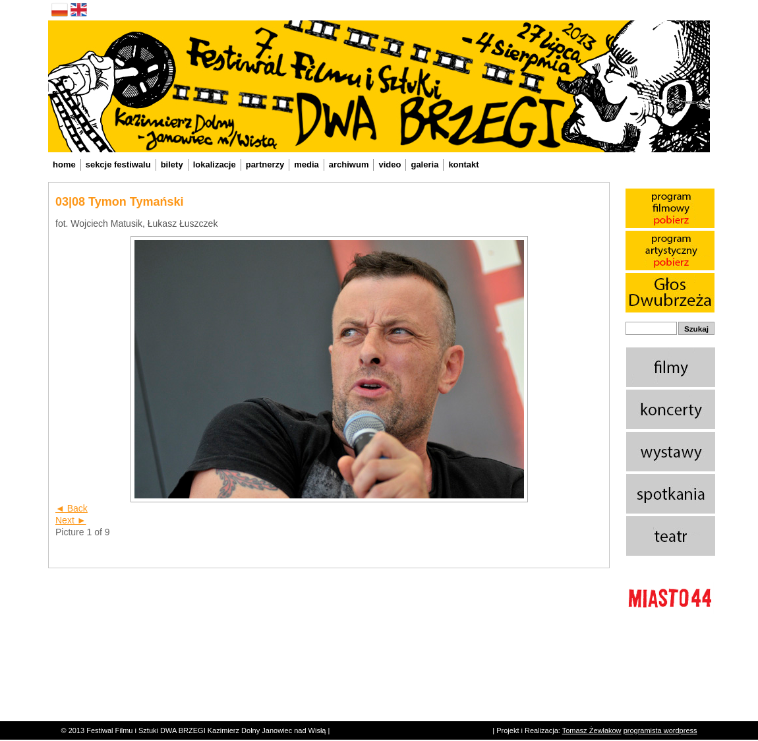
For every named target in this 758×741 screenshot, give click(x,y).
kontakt (463, 164)
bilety (172, 164)
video (389, 164)
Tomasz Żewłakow (592, 730)
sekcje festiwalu (118, 164)
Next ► (70, 520)
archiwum (349, 164)
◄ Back (71, 508)
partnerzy (265, 164)
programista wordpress (660, 730)
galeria (424, 164)
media (306, 164)
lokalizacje (214, 164)
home (64, 164)
